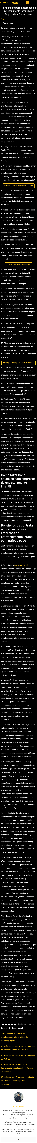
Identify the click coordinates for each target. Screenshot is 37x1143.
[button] (27, 2)
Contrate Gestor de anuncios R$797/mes (18, 186)
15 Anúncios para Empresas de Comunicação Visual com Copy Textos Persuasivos (17, 1068)
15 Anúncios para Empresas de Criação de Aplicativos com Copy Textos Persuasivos (17, 1080)
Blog (2, 19)
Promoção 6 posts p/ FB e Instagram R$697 (18, 363)
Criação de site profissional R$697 (18, 265)
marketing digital (21, 565)
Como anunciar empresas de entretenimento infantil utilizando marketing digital (14, 1037)
